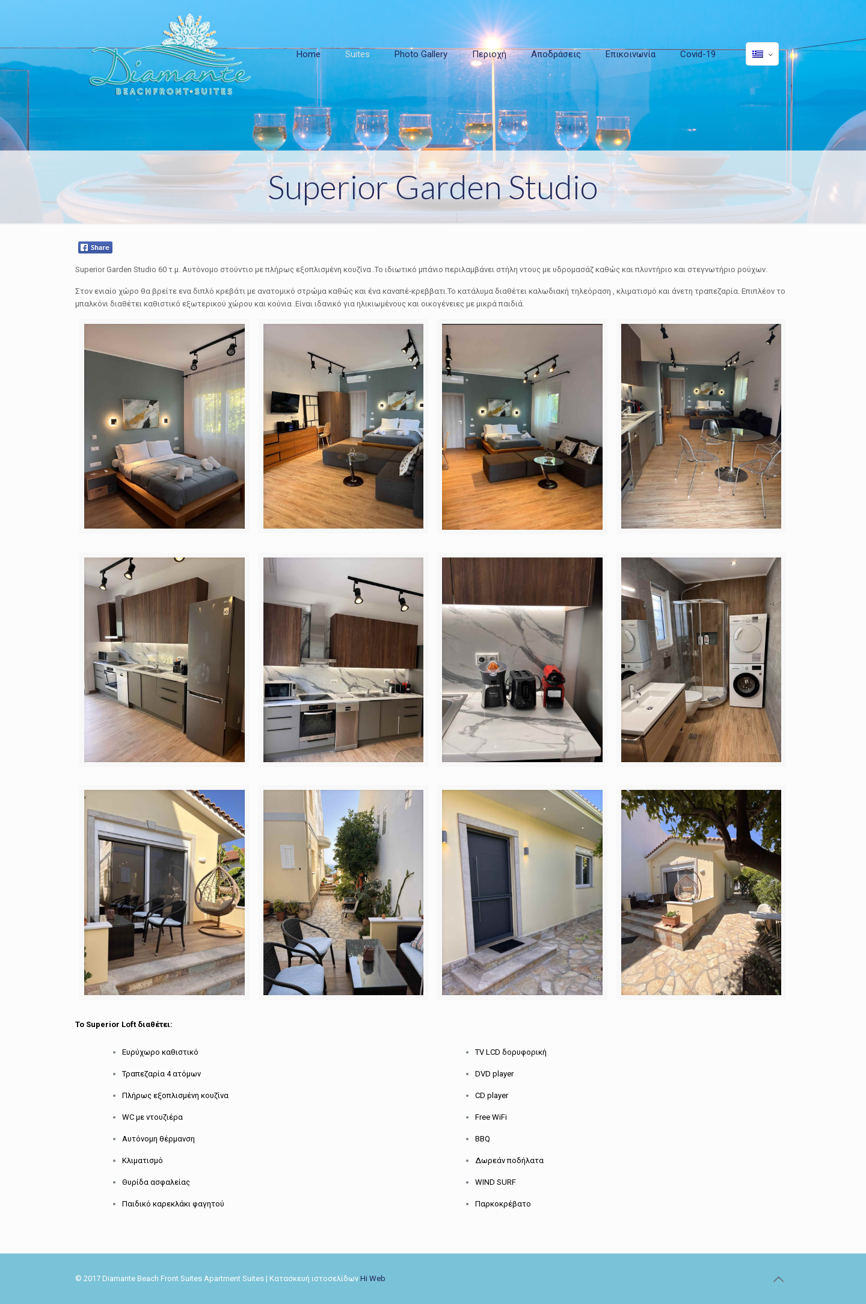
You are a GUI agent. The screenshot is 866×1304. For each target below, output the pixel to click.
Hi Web (372, 1278)
